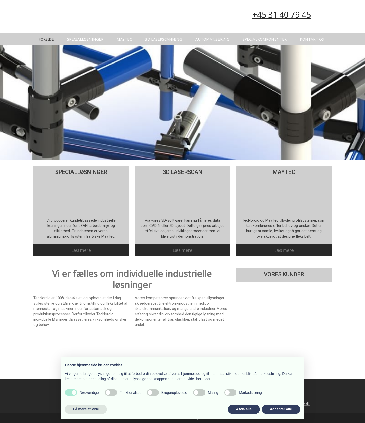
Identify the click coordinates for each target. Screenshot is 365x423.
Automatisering (212, 39)
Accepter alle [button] (281, 409)
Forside (46, 39)
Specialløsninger (85, 39)
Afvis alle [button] (243, 409)
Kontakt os (312, 39)
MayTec (124, 39)
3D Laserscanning (163, 39)
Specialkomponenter (265, 39)
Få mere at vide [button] (86, 409)
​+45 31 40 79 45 (281, 14)
